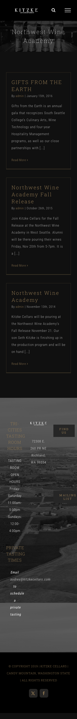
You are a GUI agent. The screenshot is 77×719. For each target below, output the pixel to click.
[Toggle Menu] (68, 10)
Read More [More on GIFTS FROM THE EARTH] (18, 160)
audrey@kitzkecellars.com (30, 579)
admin (20, 96)
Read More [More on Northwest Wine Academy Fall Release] (18, 265)
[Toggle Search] (54, 10)
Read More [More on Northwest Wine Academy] (18, 364)
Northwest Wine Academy (35, 296)
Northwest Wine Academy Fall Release (35, 194)
